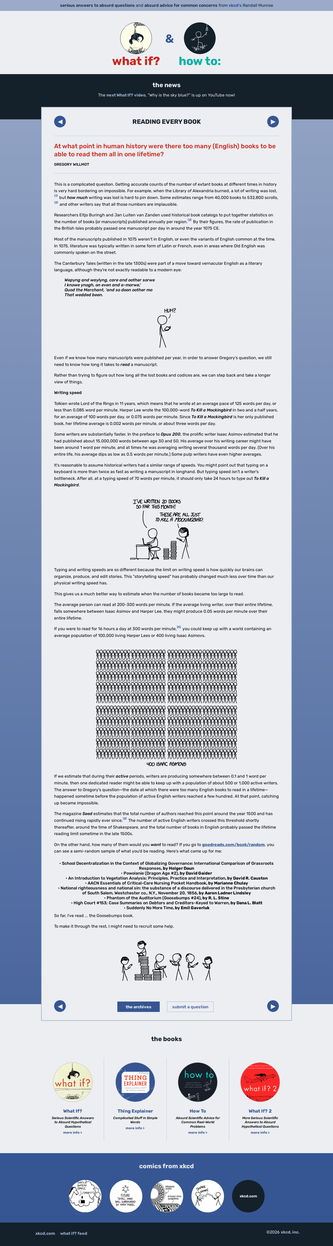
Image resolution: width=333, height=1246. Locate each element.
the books (166, 1039)
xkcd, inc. (290, 1232)
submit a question (190, 1006)
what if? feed (73, 1233)
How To (198, 1111)
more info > (72, 1132)
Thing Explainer (135, 1111)
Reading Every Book (166, 121)
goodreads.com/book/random (233, 844)
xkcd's (235, 5)
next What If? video (126, 95)
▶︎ (273, 121)
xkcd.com (248, 1196)
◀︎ (60, 121)
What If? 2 (260, 1111)
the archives (138, 1006)
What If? (72, 1111)
